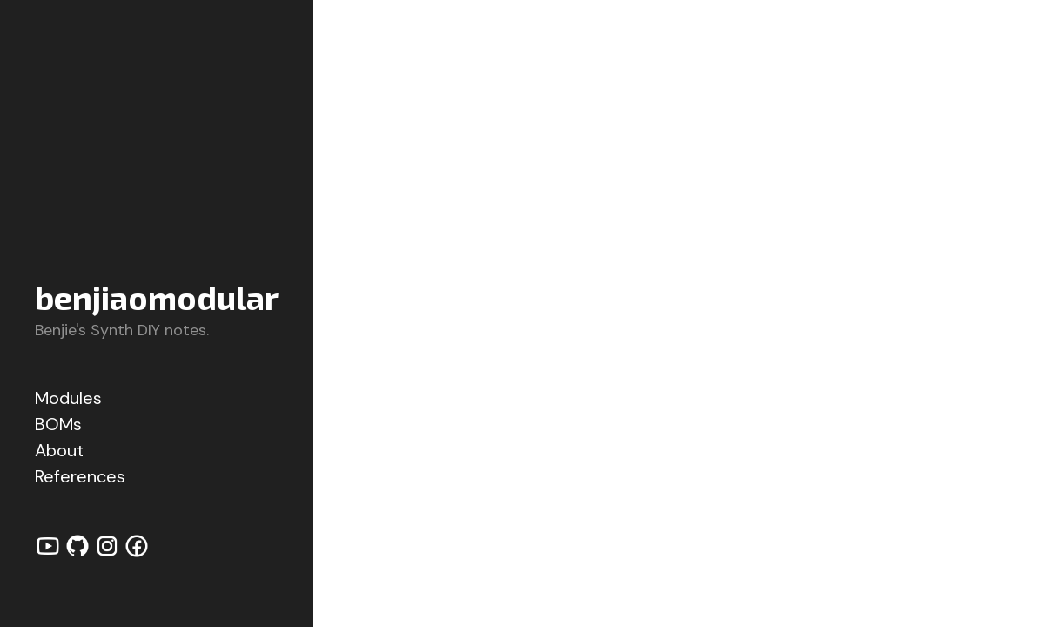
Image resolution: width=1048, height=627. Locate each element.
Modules (68, 398)
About (59, 450)
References (80, 476)
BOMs (58, 424)
